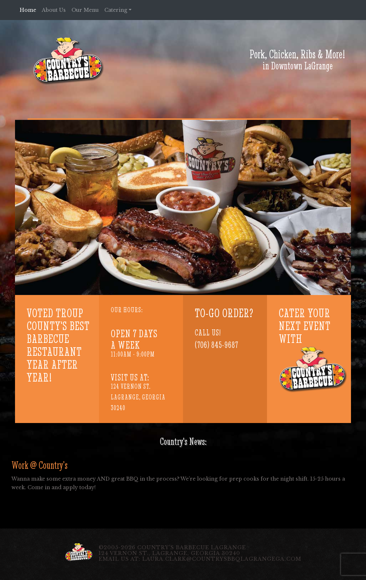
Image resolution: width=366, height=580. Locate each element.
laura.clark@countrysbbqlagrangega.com (221, 559)
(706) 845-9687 (216, 345)
